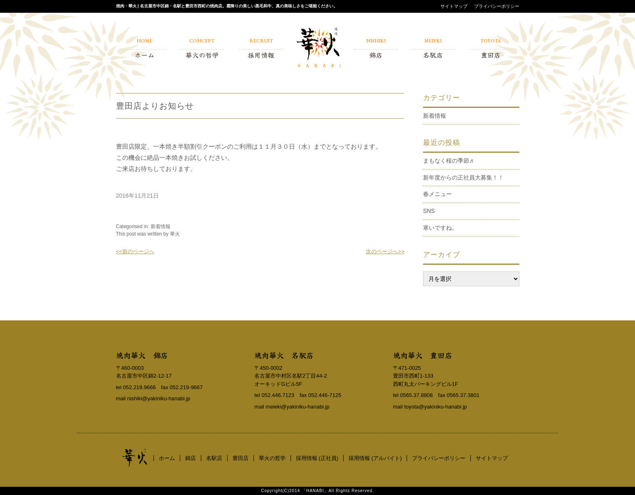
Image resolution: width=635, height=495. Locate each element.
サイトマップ (454, 6)
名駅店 (214, 458)
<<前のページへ (135, 251)
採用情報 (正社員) (317, 458)
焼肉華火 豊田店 (422, 355)
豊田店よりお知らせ (155, 105)
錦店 (190, 458)
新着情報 (160, 226)
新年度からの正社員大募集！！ (463, 177)
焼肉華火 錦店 (142, 355)
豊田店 (241, 458)
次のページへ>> (385, 251)
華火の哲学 (272, 458)
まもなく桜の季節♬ (448, 160)
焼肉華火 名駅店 (284, 355)
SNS (429, 211)
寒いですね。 (440, 227)
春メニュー (437, 194)
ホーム (167, 458)
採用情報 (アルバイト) (375, 458)
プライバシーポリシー (496, 6)
